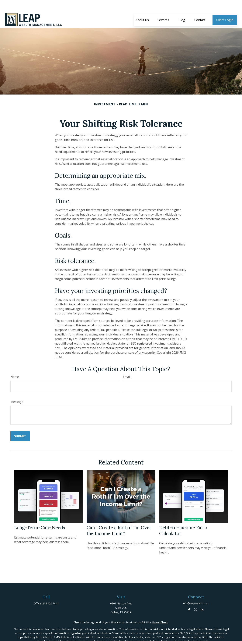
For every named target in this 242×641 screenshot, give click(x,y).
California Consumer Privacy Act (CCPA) (140, 636)
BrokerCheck (160, 611)
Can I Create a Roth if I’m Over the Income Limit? (119, 519)
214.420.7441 (50, 592)
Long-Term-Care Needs (39, 516)
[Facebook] (189, 598)
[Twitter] (195, 598)
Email (126, 365)
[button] (142, 8)
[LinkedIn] (202, 598)
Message (16, 390)
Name (14, 365)
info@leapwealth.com (196, 592)
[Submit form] (20, 425)
